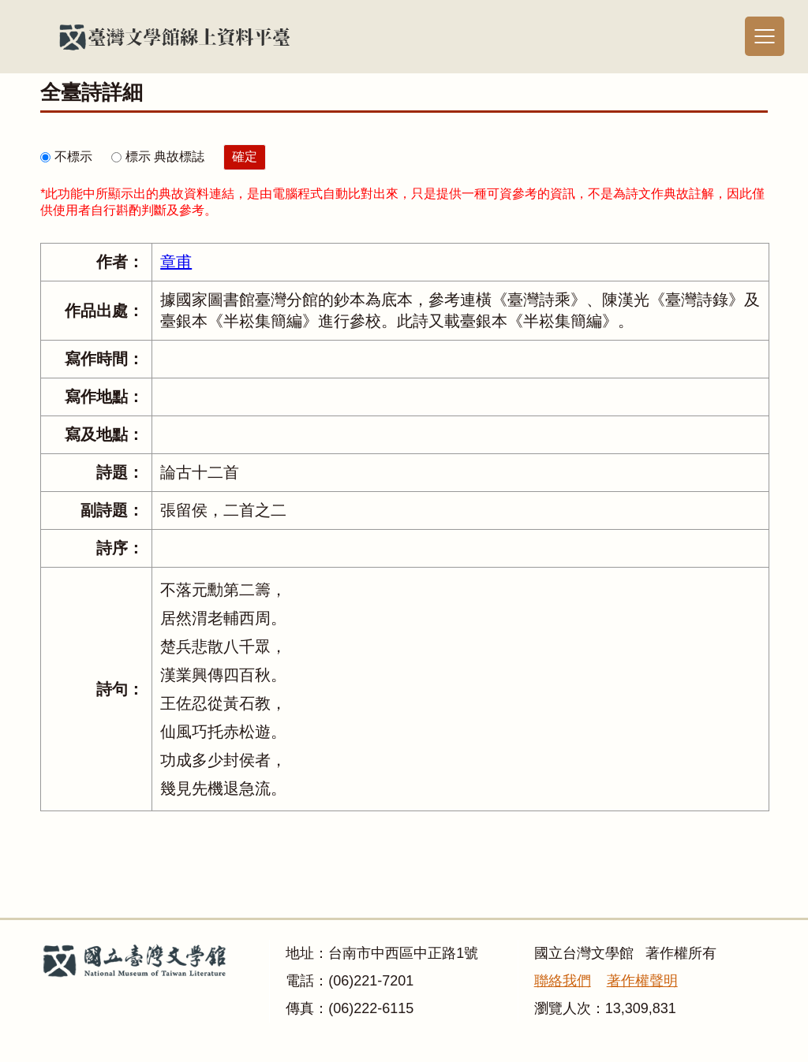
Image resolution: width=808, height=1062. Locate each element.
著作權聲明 (642, 981)
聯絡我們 (562, 981)
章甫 (176, 261)
